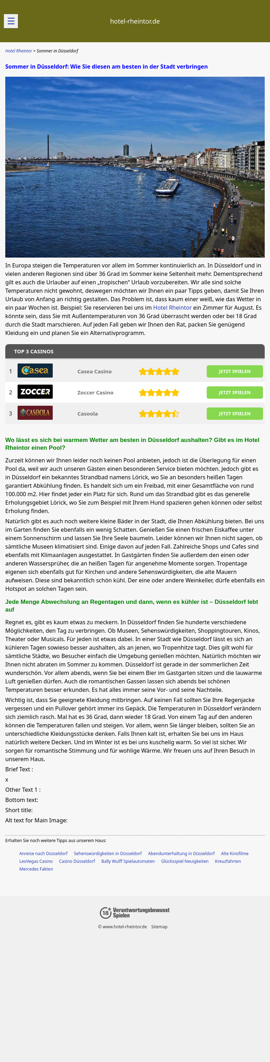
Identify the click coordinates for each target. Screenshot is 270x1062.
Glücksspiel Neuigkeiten (185, 861)
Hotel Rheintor (172, 307)
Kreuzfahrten (228, 861)
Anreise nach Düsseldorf (43, 853)
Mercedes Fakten (36, 869)
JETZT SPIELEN (235, 371)
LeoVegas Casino (36, 861)
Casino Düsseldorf (77, 861)
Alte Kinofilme (235, 853)
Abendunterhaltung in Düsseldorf (181, 853)
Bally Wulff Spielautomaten (128, 861)
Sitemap (159, 927)
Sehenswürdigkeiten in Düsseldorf (108, 853)
